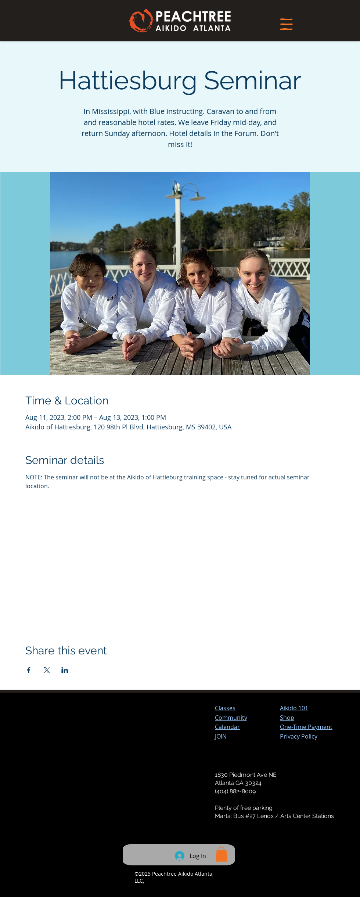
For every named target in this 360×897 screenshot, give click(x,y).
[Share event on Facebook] (28, 670)
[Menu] (286, 24)
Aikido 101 (294, 708)
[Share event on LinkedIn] (64, 670)
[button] (306, 727)
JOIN (221, 736)
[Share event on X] (46, 670)
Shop (287, 718)
